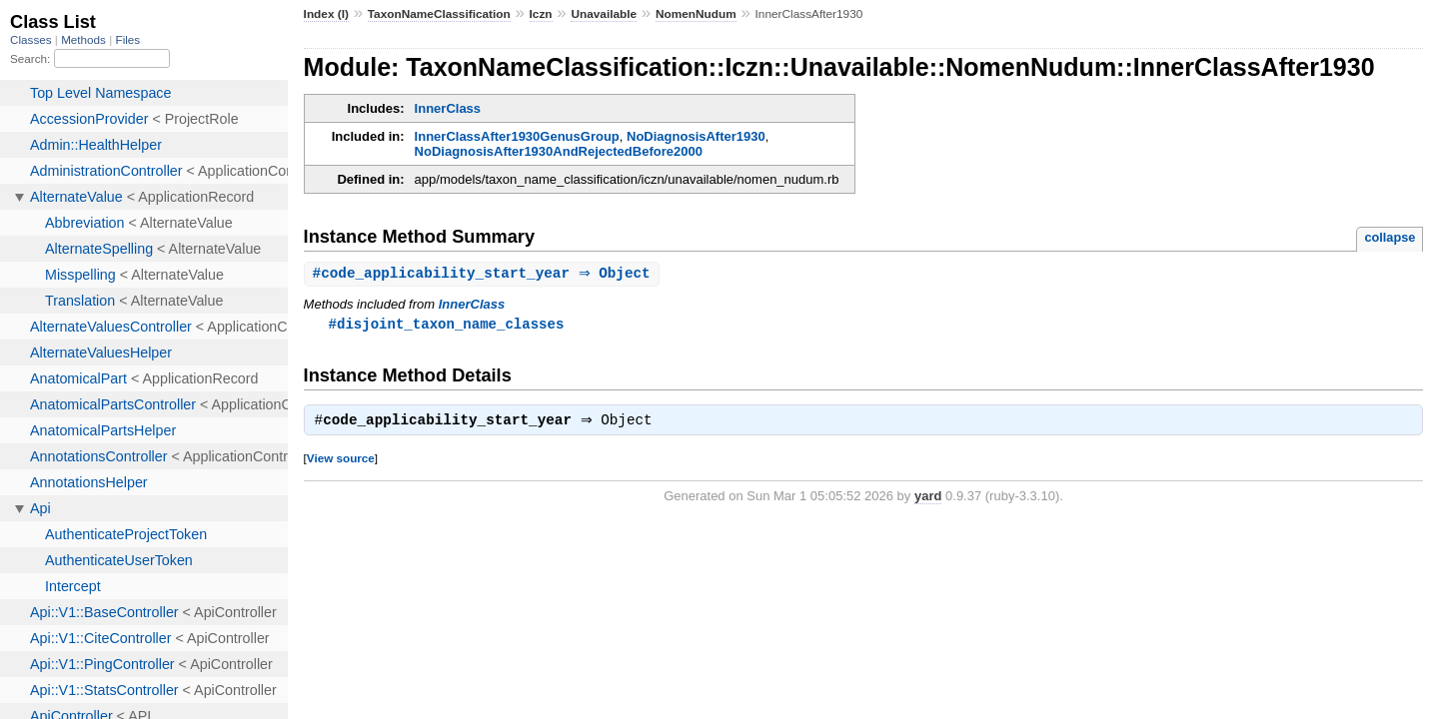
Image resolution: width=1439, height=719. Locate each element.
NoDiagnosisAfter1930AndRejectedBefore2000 (559, 151)
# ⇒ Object (484, 274)
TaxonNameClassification (439, 14)
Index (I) (326, 14)
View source (341, 461)
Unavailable (604, 14)
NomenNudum (696, 14)
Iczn (541, 14)
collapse (1389, 237)
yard (927, 499)
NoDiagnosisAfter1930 (696, 136)
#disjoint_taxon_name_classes (447, 325)
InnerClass (448, 108)
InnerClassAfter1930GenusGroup (517, 136)
